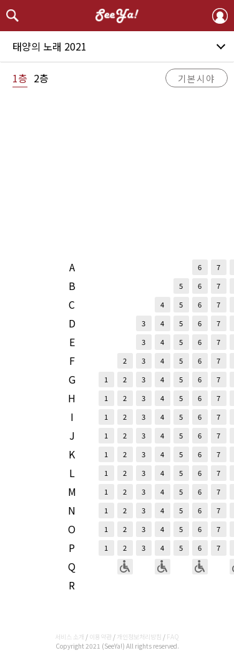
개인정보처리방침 (139, 636)
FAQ (173, 636)
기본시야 (196, 78)
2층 (41, 77)
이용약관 (100, 636)
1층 (19, 77)
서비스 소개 (69, 636)
